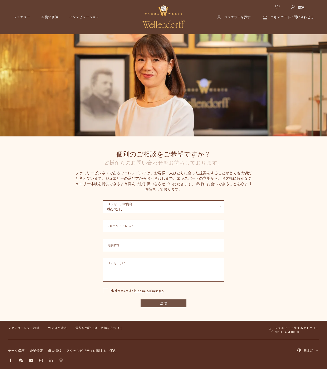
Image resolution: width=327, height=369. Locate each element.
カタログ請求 (57, 328)
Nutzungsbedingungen (148, 290)
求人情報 (54, 350)
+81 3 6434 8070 (287, 332)
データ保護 (16, 350)
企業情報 (36, 350)
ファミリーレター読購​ (24, 328)
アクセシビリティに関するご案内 (91, 350)
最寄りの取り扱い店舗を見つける (99, 328)
